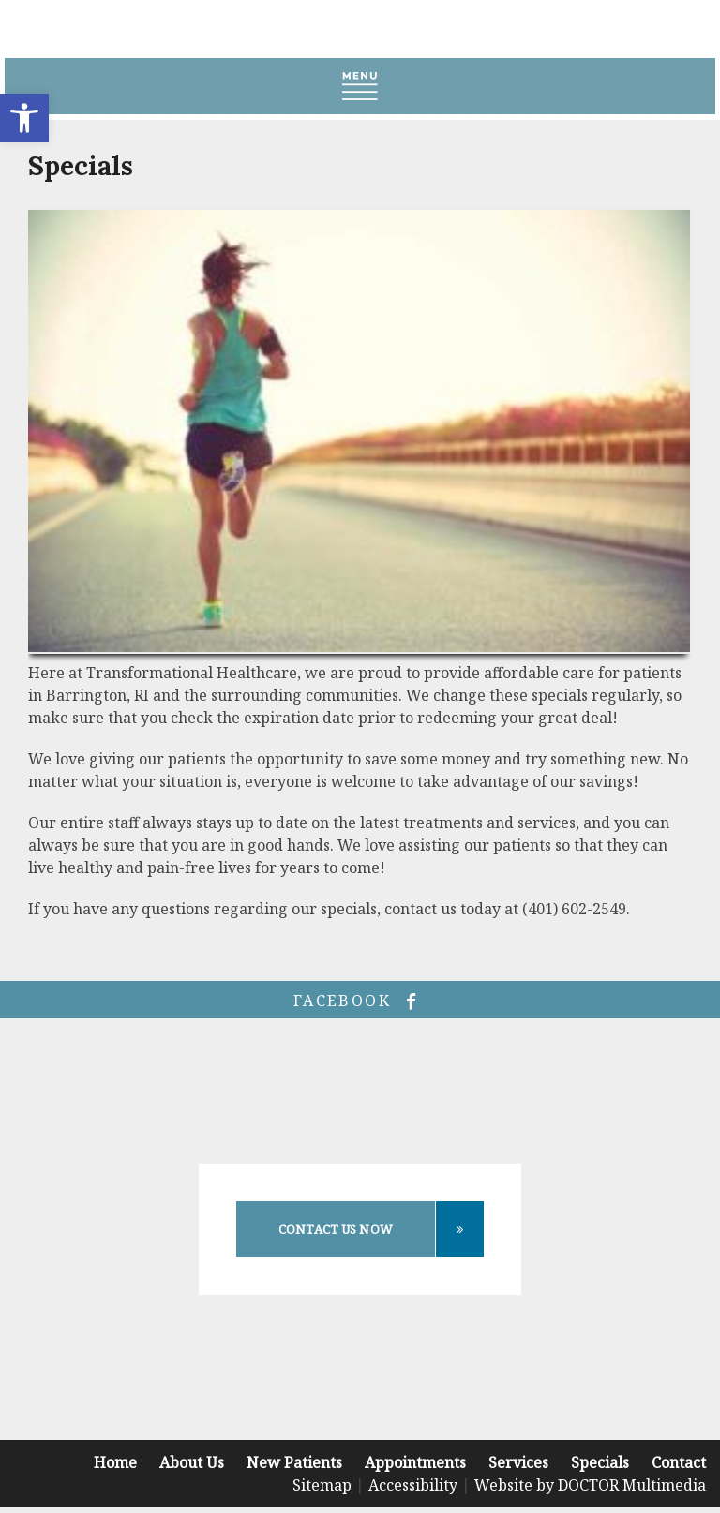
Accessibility (413, 1485)
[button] (24, 118)
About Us (191, 1462)
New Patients (294, 1462)
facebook (360, 1000)
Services (518, 1462)
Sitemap (322, 1485)
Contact (679, 1462)
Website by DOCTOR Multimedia (590, 1485)
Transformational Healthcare (360, 29)
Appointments (415, 1462)
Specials (600, 1462)
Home (115, 1462)
